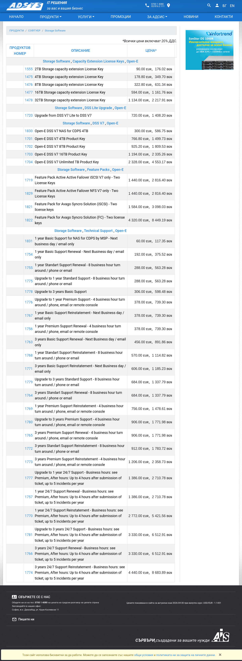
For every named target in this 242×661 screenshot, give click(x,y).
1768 (29, 355)
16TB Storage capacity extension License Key (70, 92)
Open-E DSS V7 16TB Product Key (61, 154)
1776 (29, 302)
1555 (29, 69)
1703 (29, 154)
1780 (29, 422)
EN (232, 6)
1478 (29, 100)
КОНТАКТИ (224, 17)
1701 (29, 139)
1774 (29, 573)
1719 (29, 180)
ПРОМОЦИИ (121, 17)
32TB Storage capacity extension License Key (70, 100)
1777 (29, 478)
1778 (29, 292)
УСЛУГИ (84, 17)
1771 (29, 369)
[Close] (220, 654)
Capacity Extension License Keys (98, 61)
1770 (29, 516)
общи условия (144, 655)
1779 (29, 382)
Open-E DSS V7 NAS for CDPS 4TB (61, 131)
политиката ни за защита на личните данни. (186, 655)
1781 (29, 535)
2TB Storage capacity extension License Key (69, 69)
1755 (29, 268)
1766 (29, 554)
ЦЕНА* (151, 51)
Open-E (132, 61)
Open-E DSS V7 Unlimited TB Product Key (67, 162)
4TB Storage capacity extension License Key (69, 77)
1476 (29, 85)
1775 (29, 281)
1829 (29, 194)
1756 (29, 329)
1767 (29, 316)
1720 (29, 115)
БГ (225, 6)
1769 (29, 409)
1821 (29, 207)
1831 (29, 241)
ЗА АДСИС (155, 17)
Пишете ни (23, 619)
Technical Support (98, 231)
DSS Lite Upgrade (98, 108)
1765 (29, 435)
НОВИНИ (191, 17)
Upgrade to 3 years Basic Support (60, 292)
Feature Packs (98, 170)
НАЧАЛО (16, 17)
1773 (29, 462)
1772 (29, 449)
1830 (29, 131)
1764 (29, 395)
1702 (29, 147)
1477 (29, 92)
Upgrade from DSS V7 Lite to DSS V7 (63, 115)
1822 (29, 220)
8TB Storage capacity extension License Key (69, 85)
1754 (29, 254)
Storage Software (56, 61)
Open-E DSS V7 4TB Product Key (60, 139)
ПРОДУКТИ (49, 17)
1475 (29, 77)
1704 (29, 162)
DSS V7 (98, 123)
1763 (29, 342)
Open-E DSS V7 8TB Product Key (60, 147)
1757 (29, 497)
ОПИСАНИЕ (80, 51)
